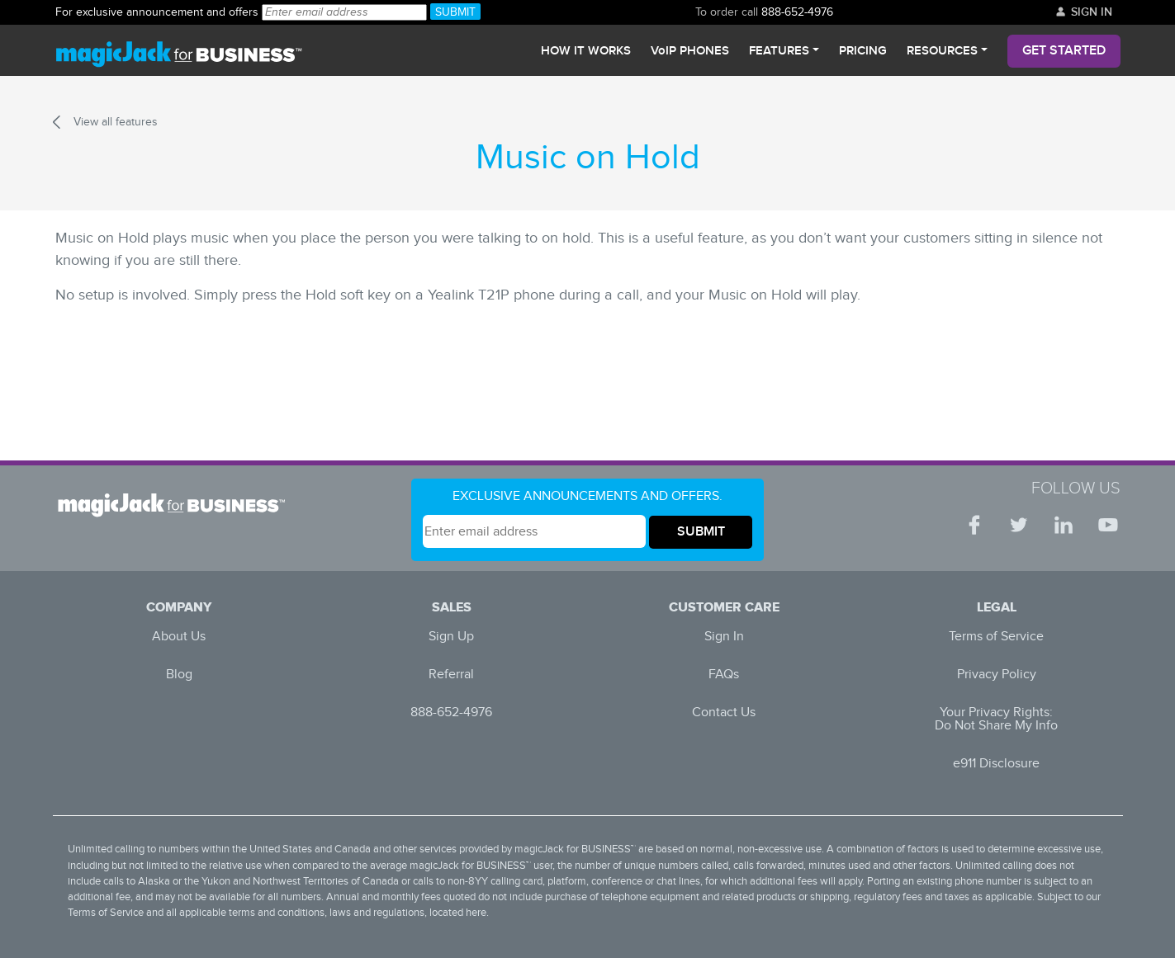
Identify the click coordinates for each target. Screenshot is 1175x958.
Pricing (863, 51)
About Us (179, 636)
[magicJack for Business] (179, 50)
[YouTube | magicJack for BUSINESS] (1108, 524)
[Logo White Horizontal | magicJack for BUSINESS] (176, 505)
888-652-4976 (157, 12)
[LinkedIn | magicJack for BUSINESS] (1063, 524)
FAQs (723, 674)
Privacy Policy (996, 674)
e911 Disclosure (996, 764)
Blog (179, 674)
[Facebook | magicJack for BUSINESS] (974, 524)
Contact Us (724, 712)
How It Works (586, 51)
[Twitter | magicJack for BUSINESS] (1019, 524)
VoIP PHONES (690, 51)
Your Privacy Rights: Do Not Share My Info (996, 719)
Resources (942, 51)
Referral (451, 674)
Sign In (1083, 12)
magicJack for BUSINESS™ (575, 849)
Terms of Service (996, 636)
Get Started (1064, 51)
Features (779, 51)
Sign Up (451, 636)
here (476, 913)
